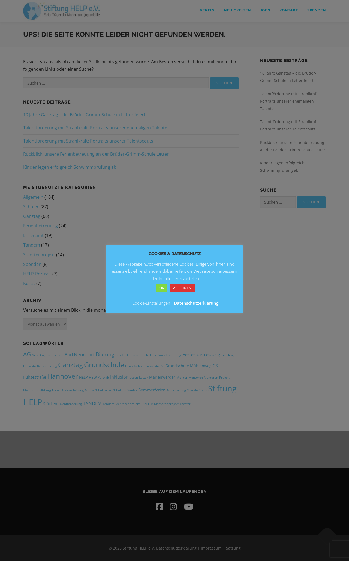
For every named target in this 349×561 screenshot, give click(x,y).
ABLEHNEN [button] (182, 287)
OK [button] (161, 287)
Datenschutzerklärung (196, 303)
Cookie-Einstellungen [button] (151, 303)
